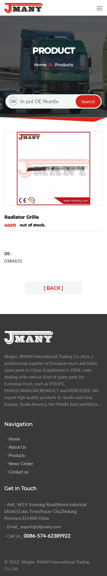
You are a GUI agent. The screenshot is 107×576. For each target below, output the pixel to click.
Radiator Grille (21, 217)
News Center (21, 463)
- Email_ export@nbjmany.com (32, 526)
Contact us (19, 471)
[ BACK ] (53, 288)
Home (40, 64)
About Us (17, 447)
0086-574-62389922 (47, 536)
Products (17, 455)
